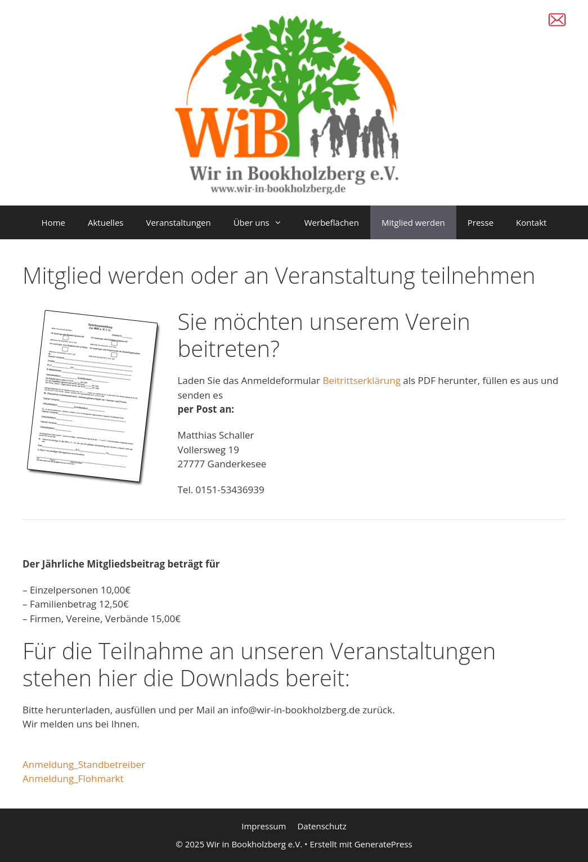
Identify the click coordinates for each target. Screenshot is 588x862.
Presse (480, 222)
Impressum (263, 826)
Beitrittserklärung (362, 380)
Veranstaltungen (178, 222)
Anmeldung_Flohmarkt (73, 778)
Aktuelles (105, 222)
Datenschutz (321, 826)
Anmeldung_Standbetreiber (84, 764)
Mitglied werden (413, 222)
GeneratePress (383, 844)
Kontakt (531, 222)
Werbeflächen (331, 222)
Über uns (263, 222)
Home (53, 222)
